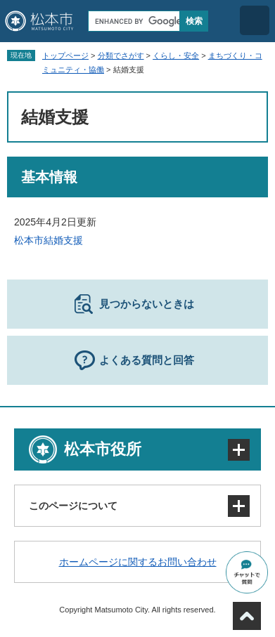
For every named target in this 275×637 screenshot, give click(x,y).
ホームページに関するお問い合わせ (138, 561)
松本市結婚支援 (48, 240)
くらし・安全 (176, 55)
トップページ (65, 55)
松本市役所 (102, 449)
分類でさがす (121, 55)
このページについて (73, 505)
